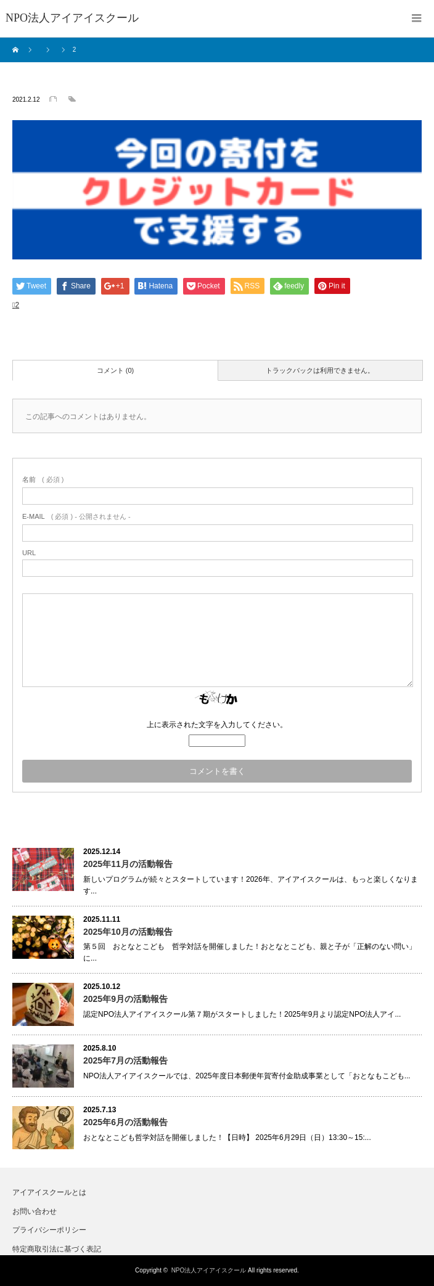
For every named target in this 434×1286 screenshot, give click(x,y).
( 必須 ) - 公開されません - (76, 516)
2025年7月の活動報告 (125, 1060)
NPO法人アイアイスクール (209, 1270)
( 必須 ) (42, 479)
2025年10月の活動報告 (128, 932)
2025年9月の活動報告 (125, 999)
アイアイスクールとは (49, 1192)
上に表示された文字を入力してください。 (217, 724)
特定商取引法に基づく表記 (56, 1249)
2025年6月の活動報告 (125, 1122)
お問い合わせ (34, 1211)
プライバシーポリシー (49, 1230)
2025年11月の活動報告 (128, 864)
